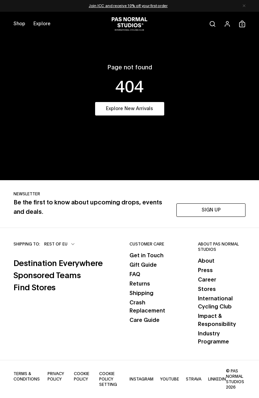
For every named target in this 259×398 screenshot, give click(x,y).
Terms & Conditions (26, 376)
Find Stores (34, 288)
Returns (140, 284)
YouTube (169, 379)
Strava (193, 379)
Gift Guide (143, 265)
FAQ (135, 274)
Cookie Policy (81, 376)
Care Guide (145, 320)
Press (205, 270)
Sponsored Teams (47, 276)
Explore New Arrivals (129, 108)
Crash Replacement (147, 306)
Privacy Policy (56, 376)
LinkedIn (217, 379)
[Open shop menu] (19, 24)
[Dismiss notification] (244, 5)
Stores (207, 289)
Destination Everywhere (58, 264)
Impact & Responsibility (217, 320)
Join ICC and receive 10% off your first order (128, 6)
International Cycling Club (215, 302)
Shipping (141, 293)
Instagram (141, 379)
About (206, 261)
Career (207, 280)
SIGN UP (211, 210)
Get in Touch (147, 255)
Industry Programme (213, 337)
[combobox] (60, 244)
